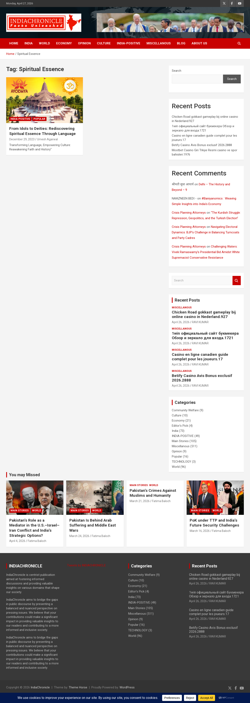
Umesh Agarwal (47, 139)
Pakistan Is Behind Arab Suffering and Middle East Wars (92, 525)
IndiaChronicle (40, 687)
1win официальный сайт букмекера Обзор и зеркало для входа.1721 (205, 335)
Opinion (84, 43)
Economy (64, 43)
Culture (104, 43)
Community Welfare (185, 410)
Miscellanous (159, 43)
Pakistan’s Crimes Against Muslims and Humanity (153, 493)
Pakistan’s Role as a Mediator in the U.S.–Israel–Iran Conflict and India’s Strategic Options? (34, 528)
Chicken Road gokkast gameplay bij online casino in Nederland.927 (204, 314)
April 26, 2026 (181, 322)
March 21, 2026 (140, 501)
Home (13, 43)
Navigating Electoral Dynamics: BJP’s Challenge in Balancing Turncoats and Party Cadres (205, 232)
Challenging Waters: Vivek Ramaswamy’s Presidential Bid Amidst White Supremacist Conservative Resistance (206, 252)
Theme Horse (78, 687)
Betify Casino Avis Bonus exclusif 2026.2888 (202, 145)
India (28, 43)
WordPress (127, 687)
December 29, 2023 (22, 139)
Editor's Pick (180, 426)
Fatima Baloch (37, 541)
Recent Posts (187, 300)
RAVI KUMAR (200, 322)
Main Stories (180, 441)
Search (176, 71)
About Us (199, 43)
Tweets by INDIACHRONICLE (86, 565)
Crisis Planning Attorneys (189, 212)
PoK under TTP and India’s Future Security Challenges (214, 523)
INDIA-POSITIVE (128, 43)
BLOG (181, 43)
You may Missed (24, 474)
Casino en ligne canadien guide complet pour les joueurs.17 (200, 357)
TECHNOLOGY (181, 461)
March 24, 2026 (79, 536)
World (44, 43)
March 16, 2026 (200, 530)
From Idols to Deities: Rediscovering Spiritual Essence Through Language (42, 131)
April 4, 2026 (17, 541)
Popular (39, 119)
